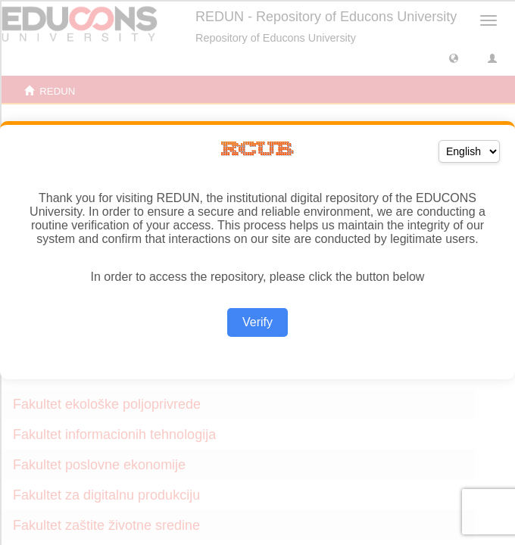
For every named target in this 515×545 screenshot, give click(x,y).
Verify (257, 322)
